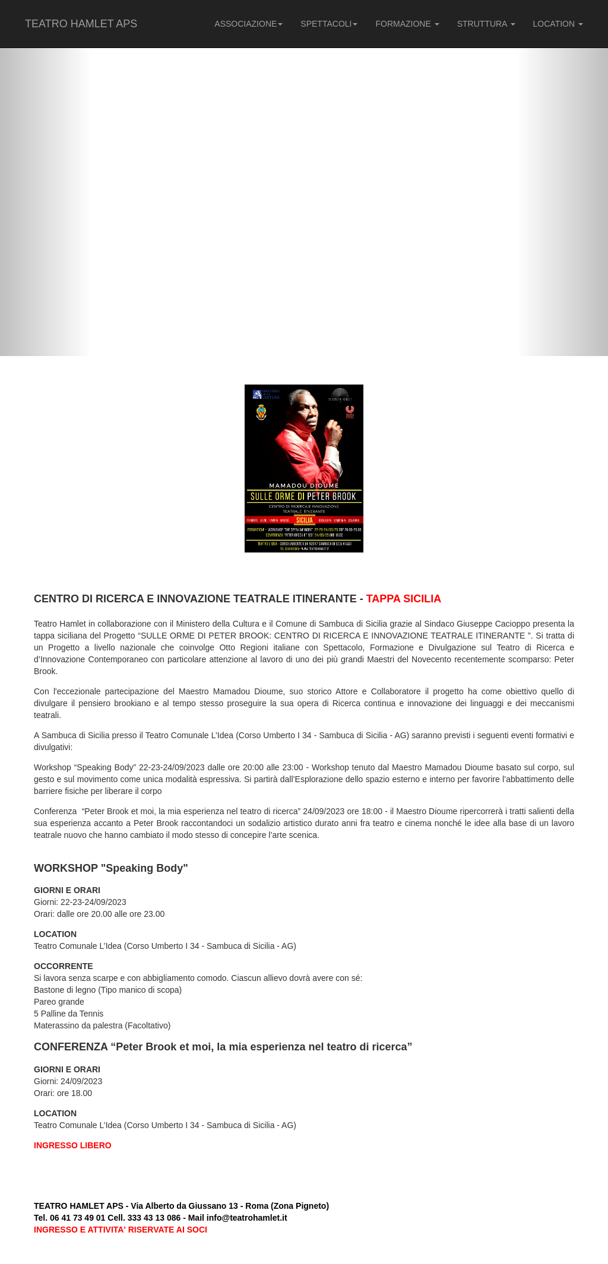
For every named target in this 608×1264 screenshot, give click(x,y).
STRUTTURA (486, 23)
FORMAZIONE (407, 23)
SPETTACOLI (328, 23)
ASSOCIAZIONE (248, 23)
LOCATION (558, 23)
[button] (45, 178)
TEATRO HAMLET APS (81, 24)
